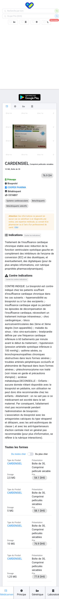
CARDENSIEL (14, 463)
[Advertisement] (29, 56)
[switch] (29, 454)
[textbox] (29, 11)
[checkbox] (13, 22)
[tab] (6, 106)
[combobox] (29, 11)
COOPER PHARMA (15, 187)
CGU (16, 227)
